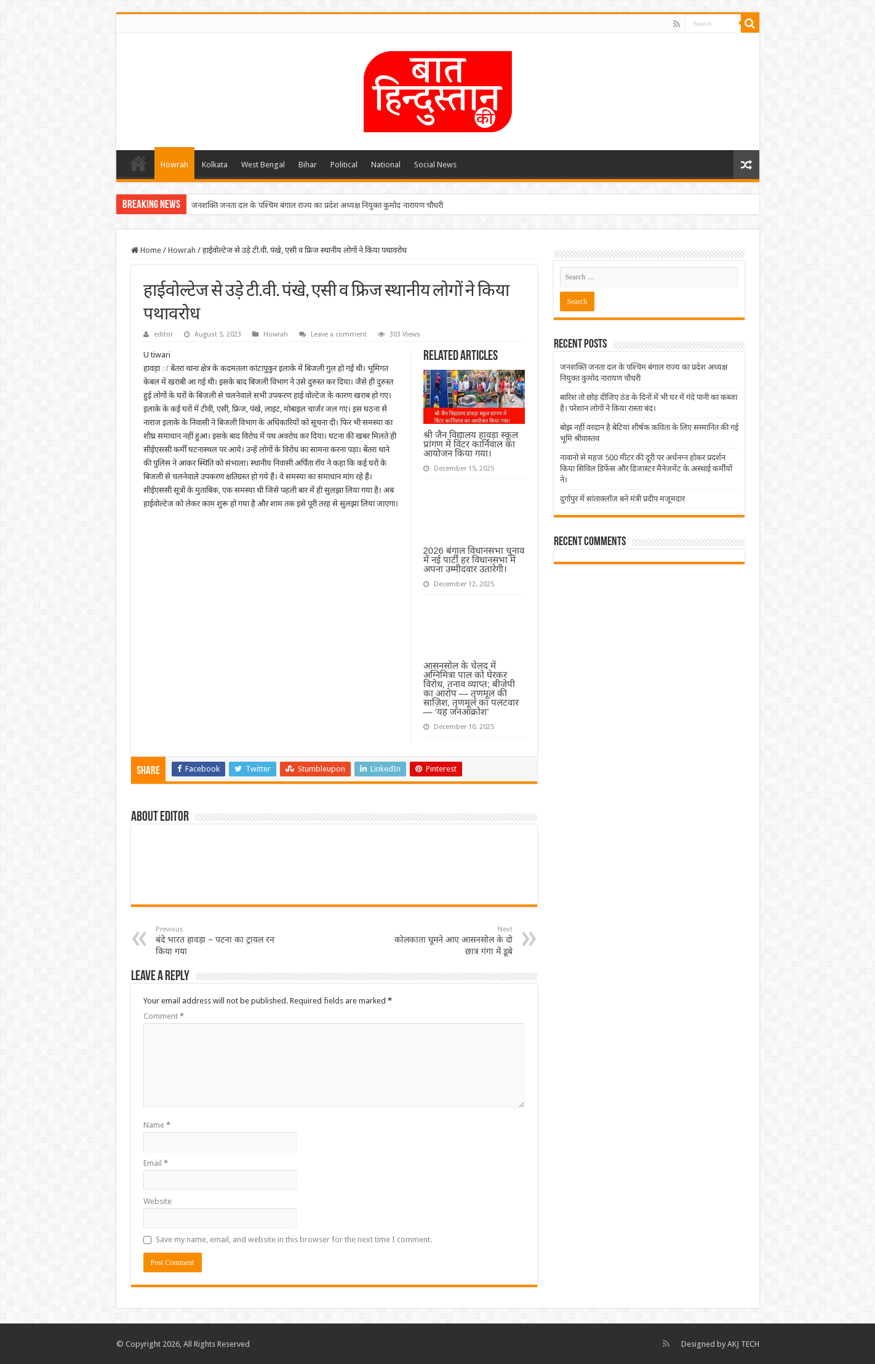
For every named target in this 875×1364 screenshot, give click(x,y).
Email (155, 1163)
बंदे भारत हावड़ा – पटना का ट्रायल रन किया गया (219, 940)
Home (138, 163)
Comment (163, 1016)
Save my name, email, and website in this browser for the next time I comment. (294, 1239)
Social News (435, 164)
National (386, 164)
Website (157, 1201)
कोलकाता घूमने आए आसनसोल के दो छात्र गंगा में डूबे (449, 940)
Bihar (307, 164)
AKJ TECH (743, 1344)
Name (156, 1125)
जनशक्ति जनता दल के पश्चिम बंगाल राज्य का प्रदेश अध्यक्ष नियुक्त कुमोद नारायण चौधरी (317, 205)
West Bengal (263, 164)
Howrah (174, 164)
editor (163, 334)
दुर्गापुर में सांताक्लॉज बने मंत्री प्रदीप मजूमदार (622, 498)
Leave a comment (339, 334)
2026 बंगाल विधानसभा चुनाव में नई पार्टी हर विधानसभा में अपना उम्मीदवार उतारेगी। (474, 559)
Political (344, 164)
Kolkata (215, 164)
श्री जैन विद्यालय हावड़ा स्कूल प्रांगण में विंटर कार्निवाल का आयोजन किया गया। (471, 443)
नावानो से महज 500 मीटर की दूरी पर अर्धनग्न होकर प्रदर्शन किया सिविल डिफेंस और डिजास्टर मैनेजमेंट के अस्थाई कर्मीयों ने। (646, 468)
